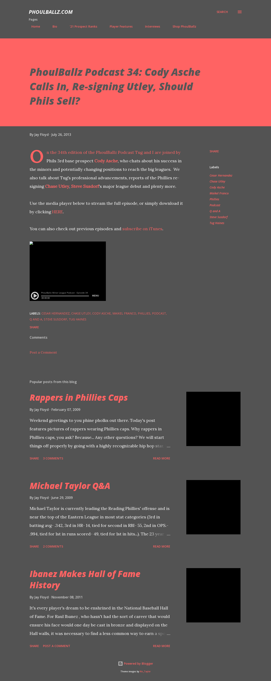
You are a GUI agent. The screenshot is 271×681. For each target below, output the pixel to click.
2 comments (53, 546)
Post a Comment (43, 352)
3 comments (53, 458)
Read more (161, 458)
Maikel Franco (219, 193)
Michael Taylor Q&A (70, 485)
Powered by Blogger (135, 663)
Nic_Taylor (145, 671)
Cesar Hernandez (221, 175)
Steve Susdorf (85, 186)
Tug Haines (217, 223)
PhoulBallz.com (51, 11)
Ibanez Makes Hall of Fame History (85, 579)
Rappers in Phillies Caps (79, 397)
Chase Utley (57, 186)
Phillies (214, 199)
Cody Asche (106, 160)
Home (33, 26)
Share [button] (214, 151)
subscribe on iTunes (142, 228)
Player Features (118, 26)
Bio (52, 26)
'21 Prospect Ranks (81, 26)
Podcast (215, 205)
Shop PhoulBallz (182, 26)
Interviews (150, 26)
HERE (57, 211)
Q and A (215, 211)
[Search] (222, 11)
